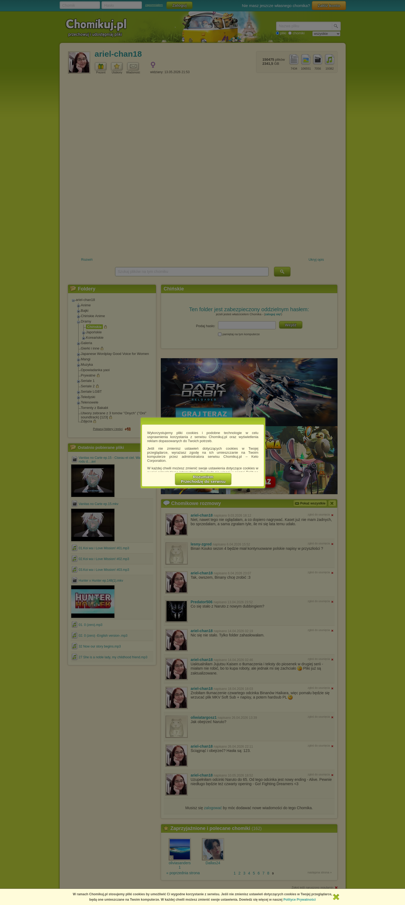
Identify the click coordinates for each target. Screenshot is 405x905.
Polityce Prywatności (299, 899)
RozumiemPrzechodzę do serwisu (203, 479)
